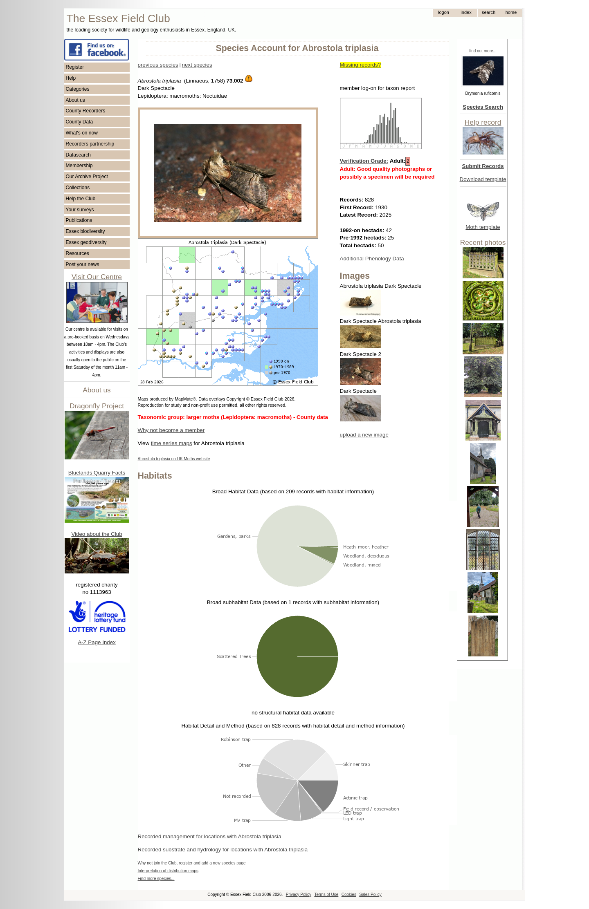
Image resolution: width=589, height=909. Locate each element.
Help (71, 78)
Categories (78, 89)
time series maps (171, 443)
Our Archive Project (87, 176)
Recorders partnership (90, 144)
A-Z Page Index (97, 642)
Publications (79, 220)
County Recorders (86, 111)
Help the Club (81, 199)
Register (75, 67)
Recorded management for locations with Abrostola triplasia (209, 836)
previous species (158, 65)
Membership (79, 165)
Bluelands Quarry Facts (96, 473)
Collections (78, 187)
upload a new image (364, 435)
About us (75, 100)
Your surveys (80, 210)
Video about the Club (96, 534)
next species (197, 65)
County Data (79, 122)
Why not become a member (171, 430)
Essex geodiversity (86, 242)
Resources (77, 253)
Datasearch (78, 155)
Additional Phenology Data (372, 258)
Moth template (482, 227)
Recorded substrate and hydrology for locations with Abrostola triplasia (223, 849)
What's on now (82, 133)
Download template (483, 179)
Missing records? (360, 65)
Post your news (82, 264)
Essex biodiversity (85, 231)
